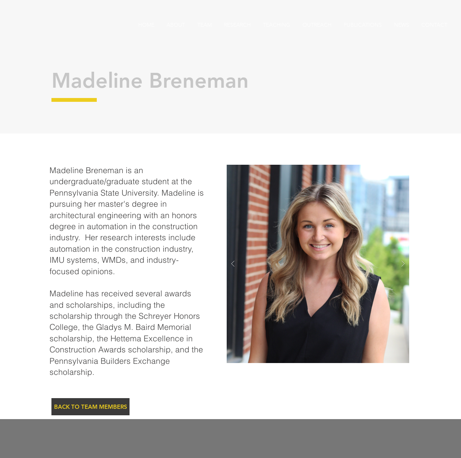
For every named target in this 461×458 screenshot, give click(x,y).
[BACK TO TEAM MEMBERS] (90, 406)
